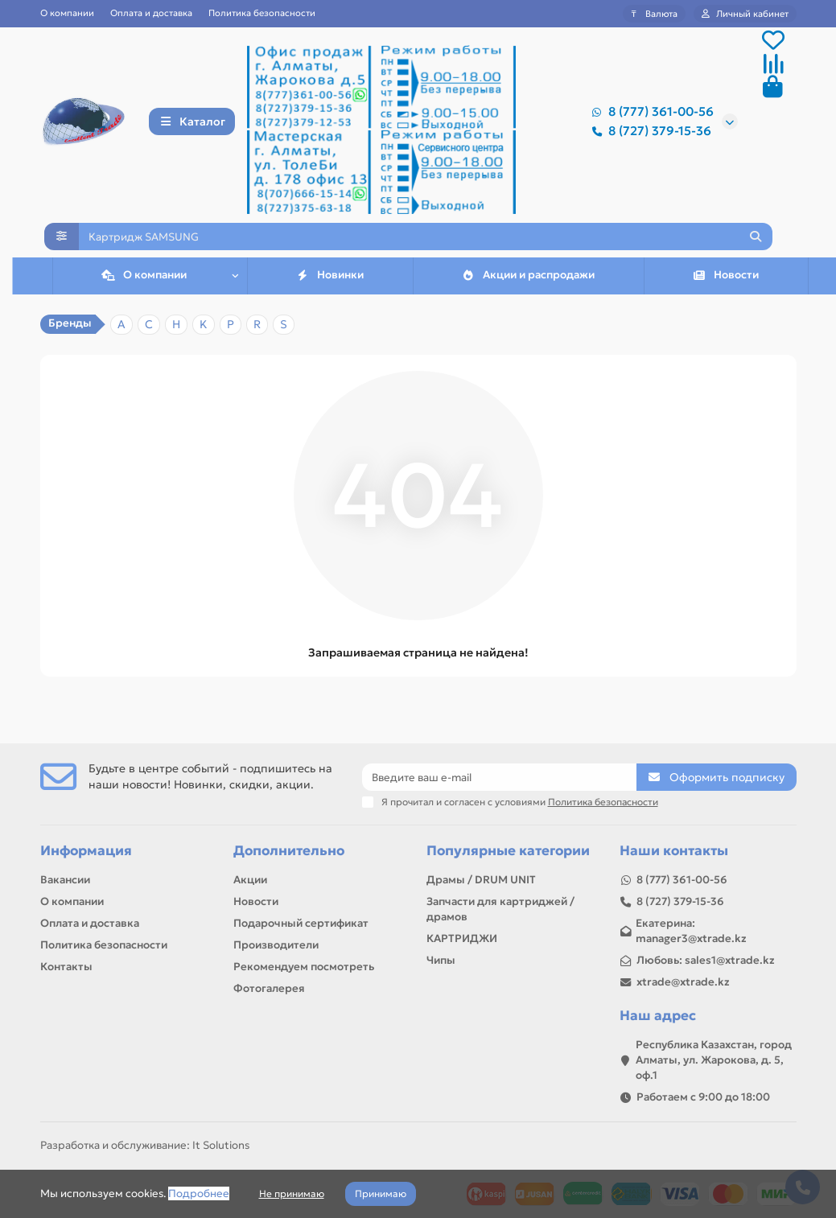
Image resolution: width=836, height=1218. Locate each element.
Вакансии (65, 880)
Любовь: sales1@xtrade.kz (705, 960)
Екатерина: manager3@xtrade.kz (691, 930)
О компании (67, 13)
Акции (250, 880)
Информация (86, 850)
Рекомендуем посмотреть (303, 966)
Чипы (440, 960)
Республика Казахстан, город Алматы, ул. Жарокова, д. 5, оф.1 (714, 1060)
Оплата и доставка (151, 13)
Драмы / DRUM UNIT (481, 880)
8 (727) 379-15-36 (648, 133)
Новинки (329, 297)
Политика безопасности (261, 13)
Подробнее (198, 1193)
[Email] (499, 777)
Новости (725, 297)
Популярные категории (508, 850)
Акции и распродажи (528, 297)
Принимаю (380, 1193)
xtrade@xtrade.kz (683, 982)
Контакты (66, 966)
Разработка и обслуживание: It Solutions (144, 1145)
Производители (276, 945)
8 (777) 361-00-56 (650, 114)
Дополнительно (288, 850)
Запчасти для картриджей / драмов (500, 909)
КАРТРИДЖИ (461, 938)
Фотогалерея (269, 988)
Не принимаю (291, 1193)
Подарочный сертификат (301, 923)
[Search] (425, 250)
